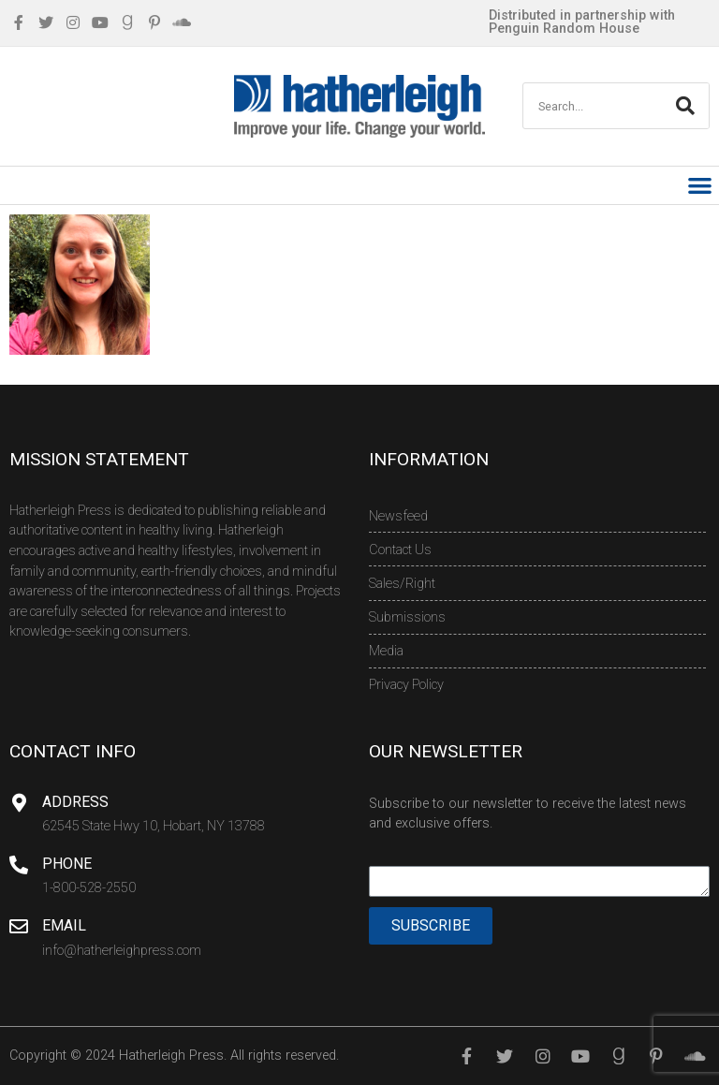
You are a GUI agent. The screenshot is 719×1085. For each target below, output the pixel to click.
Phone (67, 863)
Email (64, 925)
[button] (701, 186)
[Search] (685, 105)
